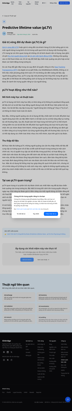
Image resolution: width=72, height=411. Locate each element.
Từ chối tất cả (21, 214)
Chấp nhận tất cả (51, 214)
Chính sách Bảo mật (34, 209)
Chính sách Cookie (21, 209)
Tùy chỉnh (36, 214)
